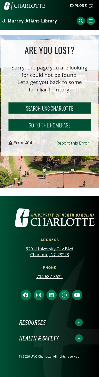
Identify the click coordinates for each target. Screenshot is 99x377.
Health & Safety (39, 338)
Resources (32, 322)
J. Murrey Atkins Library (29, 20)
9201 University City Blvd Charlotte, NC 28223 (49, 251)
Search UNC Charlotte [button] (49, 108)
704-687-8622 (49, 276)
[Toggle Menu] (91, 21)
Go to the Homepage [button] (50, 125)
